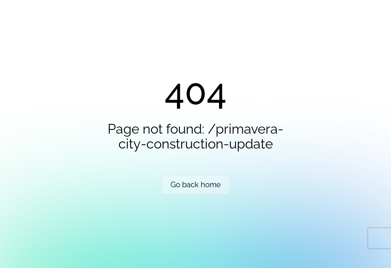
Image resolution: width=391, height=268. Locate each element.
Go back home (196, 184)
